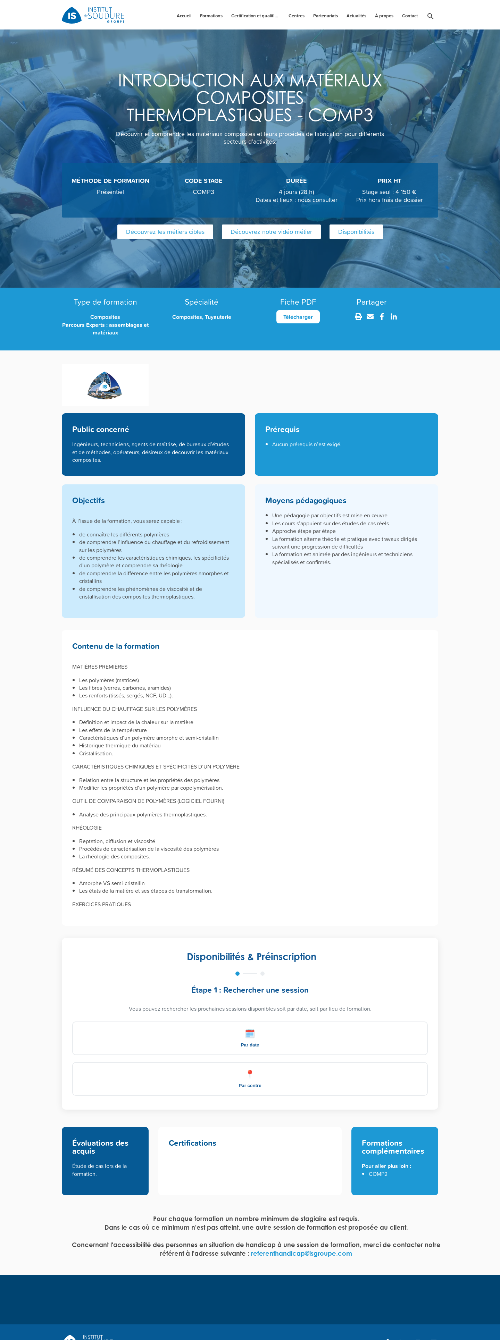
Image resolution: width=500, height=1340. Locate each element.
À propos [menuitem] (384, 15)
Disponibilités (356, 231)
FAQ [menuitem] (68, 1324)
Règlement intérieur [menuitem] (169, 1324)
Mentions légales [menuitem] (223, 1324)
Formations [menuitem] (211, 15)
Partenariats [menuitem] (325, 15)
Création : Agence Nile (419, 1323)
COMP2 (378, 1133)
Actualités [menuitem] (356, 15)
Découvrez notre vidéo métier (271, 231)
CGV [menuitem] (262, 1324)
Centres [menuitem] (297, 15)
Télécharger (298, 317)
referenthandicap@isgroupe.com (301, 1212)
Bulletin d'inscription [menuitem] (110, 1324)
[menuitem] (430, 17)
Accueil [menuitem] (184, 15)
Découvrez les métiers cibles (165, 231)
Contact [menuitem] (410, 15)
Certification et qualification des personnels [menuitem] (256, 15)
